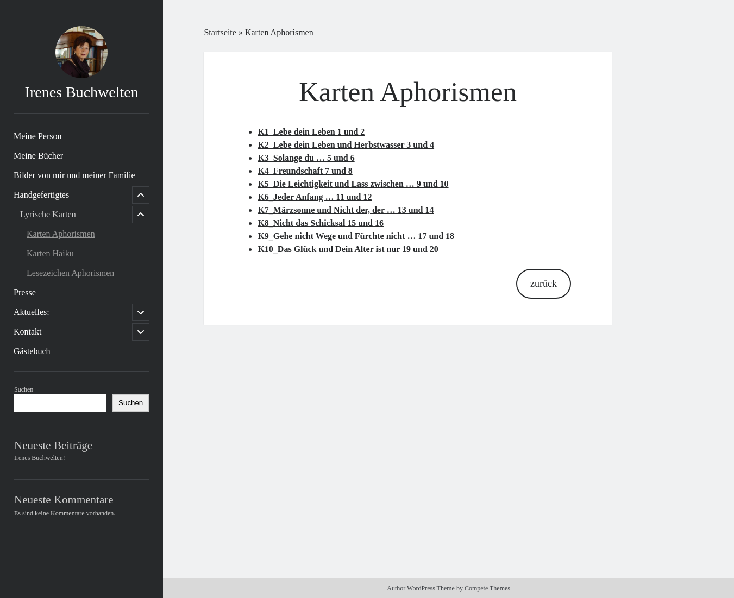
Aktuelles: (31, 312)
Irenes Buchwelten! (39, 458)
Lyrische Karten (48, 214)
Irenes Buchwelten (82, 92)
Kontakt (28, 331)
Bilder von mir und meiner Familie (74, 175)
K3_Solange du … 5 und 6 (306, 157)
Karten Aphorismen (61, 233)
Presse (25, 292)
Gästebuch (32, 351)
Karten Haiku (50, 253)
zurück (543, 283)
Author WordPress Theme (421, 588)
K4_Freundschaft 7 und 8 (305, 170)
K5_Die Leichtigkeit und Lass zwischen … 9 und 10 (353, 183)
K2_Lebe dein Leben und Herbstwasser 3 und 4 (346, 144)
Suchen (23, 389)
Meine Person (37, 136)
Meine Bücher (38, 155)
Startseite (220, 32)
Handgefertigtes (41, 194)
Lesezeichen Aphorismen (70, 273)
